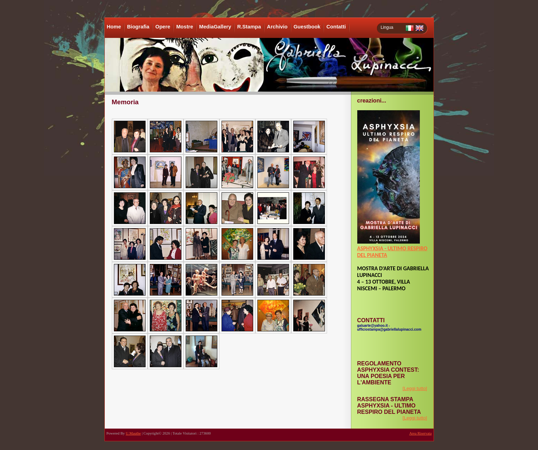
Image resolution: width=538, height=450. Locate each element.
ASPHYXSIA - (372, 248)
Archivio (277, 26)
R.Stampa (249, 26)
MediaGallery (215, 26)
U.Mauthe (133, 433)
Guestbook (307, 26)
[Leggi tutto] (415, 388)
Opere (162, 26)
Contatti (336, 26)
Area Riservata (420, 433)
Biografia (138, 26)
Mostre (184, 26)
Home (114, 26)
